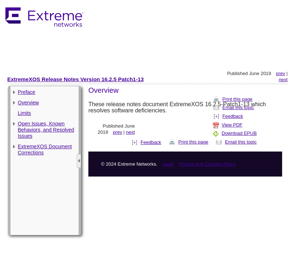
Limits (24, 113)
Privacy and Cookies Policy (207, 164)
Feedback (146, 142)
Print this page (188, 142)
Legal (168, 164)
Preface (26, 92)
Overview (28, 102)
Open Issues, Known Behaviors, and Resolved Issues (46, 130)
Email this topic (235, 142)
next (283, 79)
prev (280, 73)
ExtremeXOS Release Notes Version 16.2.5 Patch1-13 (75, 79)
